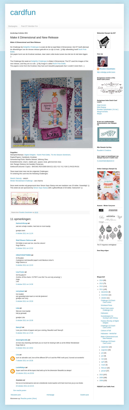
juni (102, 356)
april (103, 362)
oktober (104, 298)
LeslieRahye (20, 367)
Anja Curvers (101, 105)
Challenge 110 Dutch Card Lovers (108, 342)
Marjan (99, 114)
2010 (101, 375)
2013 (101, 283)
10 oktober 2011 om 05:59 (25, 373)
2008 (101, 380)
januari (103, 371)
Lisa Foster (20, 272)
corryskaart (20, 291)
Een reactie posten (19, 390)
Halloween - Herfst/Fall (108, 333)
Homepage (50, 395)
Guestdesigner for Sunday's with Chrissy (109, 317)
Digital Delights (30, 155)
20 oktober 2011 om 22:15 (25, 386)
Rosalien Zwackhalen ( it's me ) (107, 109)
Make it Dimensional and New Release (109, 337)
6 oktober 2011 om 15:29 (24, 301)
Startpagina (12, 26)
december (105, 292)
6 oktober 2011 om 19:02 (24, 348)
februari (104, 368)
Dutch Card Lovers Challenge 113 (107, 309)
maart (103, 365)
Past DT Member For (29, 26)
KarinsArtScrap (21, 223)
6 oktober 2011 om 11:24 (24, 233)
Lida (17, 308)
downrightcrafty (22, 340)
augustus (104, 350)
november (105, 295)
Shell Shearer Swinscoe (24, 240)
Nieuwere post (16, 395)
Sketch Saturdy (16, 178)
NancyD (19, 327)
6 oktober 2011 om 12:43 (24, 265)
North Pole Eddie (59, 64)
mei (102, 359)
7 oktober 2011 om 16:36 (24, 361)
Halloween (104, 313)
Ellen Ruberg (101, 107)
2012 (101, 286)
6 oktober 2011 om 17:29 (24, 333)
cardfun (23, 12)
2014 (101, 280)
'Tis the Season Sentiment (60, 155)
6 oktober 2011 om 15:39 (24, 320)
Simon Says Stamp (40, 188)
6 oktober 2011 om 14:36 (24, 284)
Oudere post (84, 395)
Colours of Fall (106, 331)
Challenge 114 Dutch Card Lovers (108, 301)
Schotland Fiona (106, 305)
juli (102, 353)
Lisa (17, 355)
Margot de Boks (102, 112)
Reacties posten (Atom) (29, 398)
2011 (101, 289)
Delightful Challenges (31, 47)
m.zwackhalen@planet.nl (105, 161)
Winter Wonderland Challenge (21, 181)
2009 (101, 377)
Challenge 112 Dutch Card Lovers (108, 326)
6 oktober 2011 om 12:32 (24, 248)
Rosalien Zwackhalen (107, 69)
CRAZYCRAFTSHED (23, 255)
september (105, 347)
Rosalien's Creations (104, 150)
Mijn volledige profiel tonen (106, 72)
